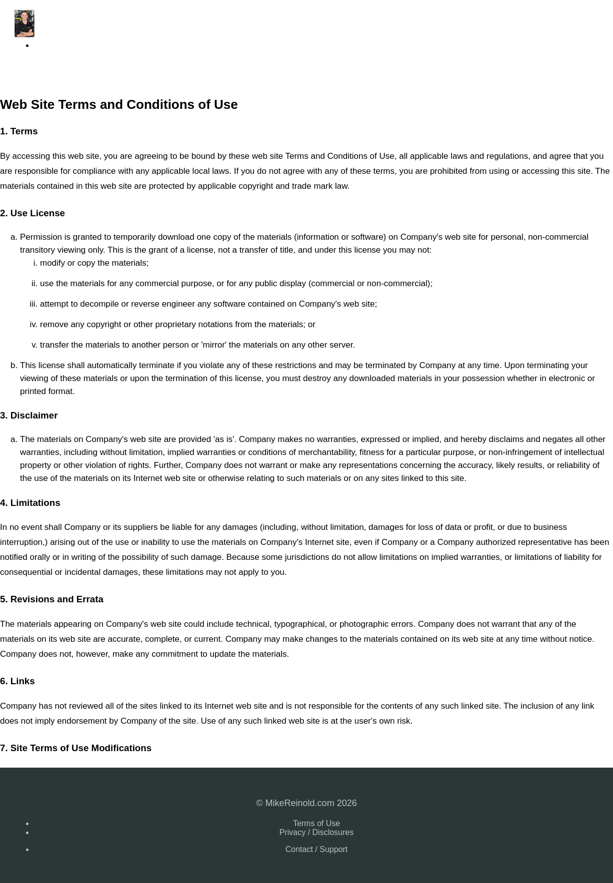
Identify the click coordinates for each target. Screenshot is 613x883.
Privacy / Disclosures (317, 832)
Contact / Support (317, 849)
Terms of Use (316, 823)
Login (43, 45)
